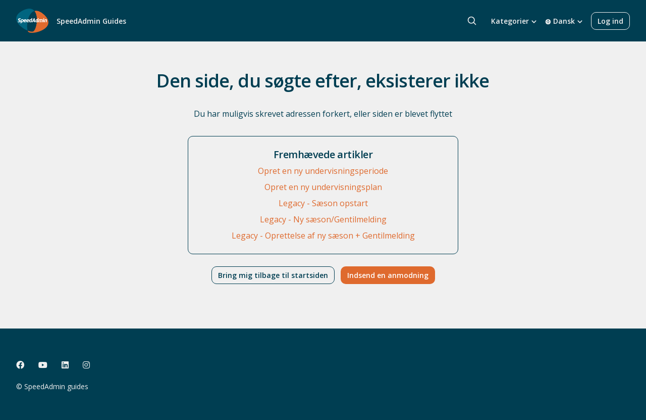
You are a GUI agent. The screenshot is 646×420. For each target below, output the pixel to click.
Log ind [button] (610, 21)
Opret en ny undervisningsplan (323, 187)
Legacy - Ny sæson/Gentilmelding (323, 219)
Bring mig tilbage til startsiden (273, 275)
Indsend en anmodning (387, 275)
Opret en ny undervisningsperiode (323, 170)
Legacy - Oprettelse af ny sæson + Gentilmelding (323, 235)
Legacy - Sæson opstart (323, 203)
